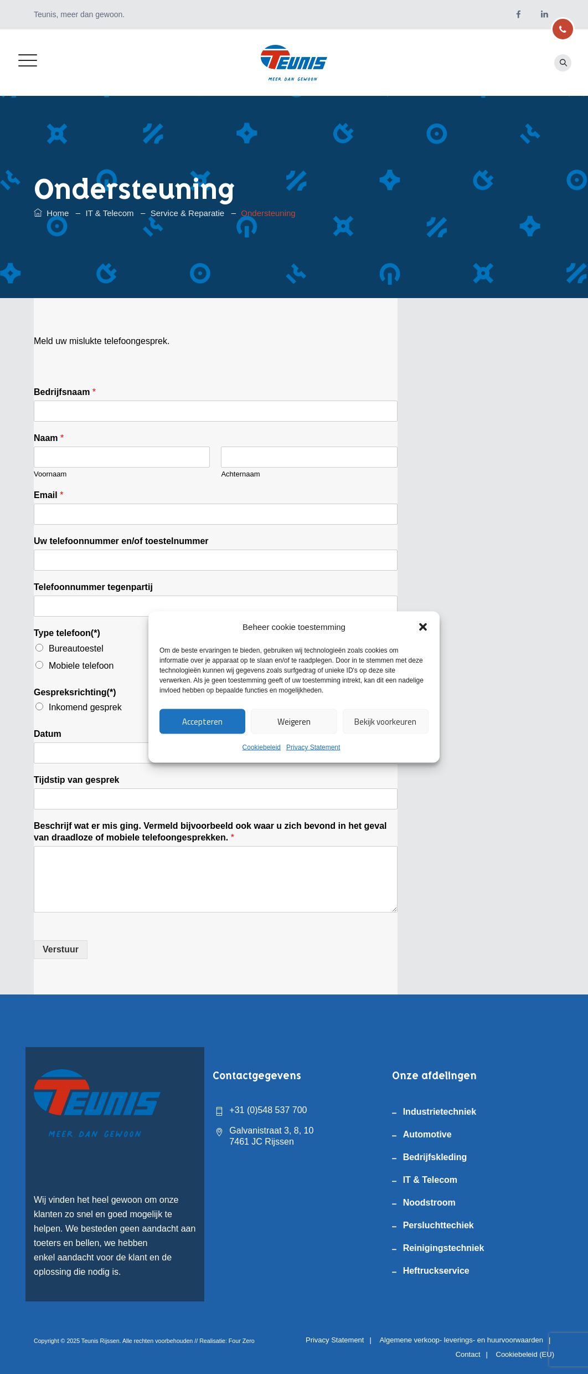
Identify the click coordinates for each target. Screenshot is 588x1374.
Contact (468, 1354)
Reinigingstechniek (443, 1248)
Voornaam (50, 474)
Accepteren (202, 721)
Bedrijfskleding (435, 1157)
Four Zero (242, 1340)
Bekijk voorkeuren (385, 721)
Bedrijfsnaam (65, 392)
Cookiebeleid (262, 747)
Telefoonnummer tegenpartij (93, 587)
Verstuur (61, 949)
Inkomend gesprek (85, 707)
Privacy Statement (313, 747)
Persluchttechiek (438, 1225)
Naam (49, 438)
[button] (423, 627)
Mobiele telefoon (81, 665)
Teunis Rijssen (100, 1340)
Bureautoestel (76, 648)
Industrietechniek (439, 1111)
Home (51, 213)
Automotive (427, 1134)
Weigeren (294, 721)
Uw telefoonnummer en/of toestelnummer (121, 541)
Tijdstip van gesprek (76, 780)
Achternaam (240, 474)
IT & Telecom (430, 1180)
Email (48, 495)
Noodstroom (429, 1202)
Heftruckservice (436, 1270)
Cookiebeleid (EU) (525, 1354)
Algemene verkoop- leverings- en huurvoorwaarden (461, 1340)
